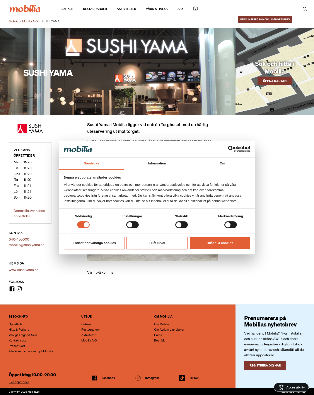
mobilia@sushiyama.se (26, 245)
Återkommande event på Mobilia (31, 351)
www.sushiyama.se (23, 270)
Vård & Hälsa (157, 8)
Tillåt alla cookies (219, 243)
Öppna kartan (275, 81)
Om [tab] (222, 163)
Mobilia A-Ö (89, 340)
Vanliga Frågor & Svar (23, 335)
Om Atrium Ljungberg (169, 329)
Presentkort (17, 346)
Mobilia (13, 21)
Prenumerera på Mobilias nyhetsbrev (265, 19)
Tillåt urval (157, 243)
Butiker (67, 8)
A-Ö (180, 8)
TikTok (194, 378)
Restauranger (95, 8)
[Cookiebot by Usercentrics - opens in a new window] (231, 149)
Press (158, 335)
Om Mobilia (161, 324)
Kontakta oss (17, 340)
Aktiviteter (126, 8)
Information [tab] (157, 163)
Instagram (152, 378)
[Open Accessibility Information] (291, 387)
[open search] (305, 8)
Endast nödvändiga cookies (94, 243)
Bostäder (160, 340)
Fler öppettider (19, 382)
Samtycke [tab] (91, 163)
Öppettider (16, 324)
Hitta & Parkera (19, 329)
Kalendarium (195, 8)
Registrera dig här (265, 365)
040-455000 (19, 239)
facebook (108, 378)
